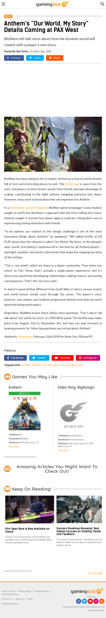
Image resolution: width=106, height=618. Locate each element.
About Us (20, 599)
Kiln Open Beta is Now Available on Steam (27, 530)
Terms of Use (8, 591)
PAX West (54, 365)
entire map (72, 184)
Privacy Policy (24, 591)
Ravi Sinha (22, 51)
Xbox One (77, 365)
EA (45, 365)
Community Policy (10, 594)
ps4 (67, 365)
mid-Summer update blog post (28, 207)
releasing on (25, 336)
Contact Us (7, 599)
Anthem (26, 365)
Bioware (37, 365)
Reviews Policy (42, 591)
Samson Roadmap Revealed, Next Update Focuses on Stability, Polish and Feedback (78, 531)
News (8, 16)
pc (62, 365)
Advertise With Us (10, 603)
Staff (30, 599)
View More (14, 446)
